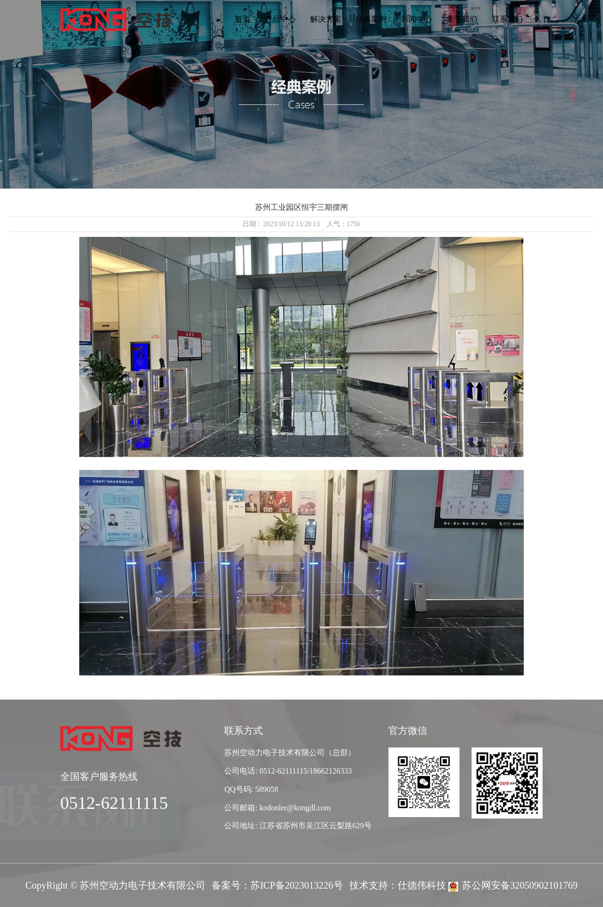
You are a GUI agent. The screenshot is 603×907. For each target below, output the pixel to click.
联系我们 (507, 19)
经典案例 (371, 19)
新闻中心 (416, 19)
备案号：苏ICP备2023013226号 (277, 885)
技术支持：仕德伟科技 (397, 885)
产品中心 (280, 19)
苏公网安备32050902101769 (520, 885)
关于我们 (461, 19)
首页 (242, 19)
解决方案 (325, 19)
